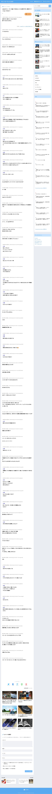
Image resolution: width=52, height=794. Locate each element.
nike (36, 82)
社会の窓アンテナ (38, 242)
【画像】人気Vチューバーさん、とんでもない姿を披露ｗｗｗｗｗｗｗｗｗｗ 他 (43, 122)
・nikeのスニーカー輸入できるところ (26, 26)
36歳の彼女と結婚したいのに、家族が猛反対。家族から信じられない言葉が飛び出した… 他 (42, 106)
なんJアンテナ (38, 239)
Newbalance (37, 80)
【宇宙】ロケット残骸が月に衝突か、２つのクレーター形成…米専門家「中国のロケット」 (42, 208)
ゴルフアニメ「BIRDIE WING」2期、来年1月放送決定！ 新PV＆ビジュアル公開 (42, 139)
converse (37, 78)
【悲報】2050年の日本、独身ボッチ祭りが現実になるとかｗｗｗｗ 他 (42, 128)
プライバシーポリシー (46, 1)
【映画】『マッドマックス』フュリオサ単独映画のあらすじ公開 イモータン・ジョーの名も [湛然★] (42, 170)
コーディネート (38, 87)
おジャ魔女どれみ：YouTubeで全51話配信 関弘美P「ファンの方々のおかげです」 (42, 133)
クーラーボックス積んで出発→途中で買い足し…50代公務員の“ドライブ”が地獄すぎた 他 (42, 111)
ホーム (32, 1)
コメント (4, 740)
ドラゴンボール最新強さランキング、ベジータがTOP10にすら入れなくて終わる (42, 145)
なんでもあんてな (38, 241)
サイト (3, 758)
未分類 (36, 91)
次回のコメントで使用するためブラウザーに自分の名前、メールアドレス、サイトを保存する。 (18, 763)
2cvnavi (36, 238)
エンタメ (30, 688)
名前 (3, 748)
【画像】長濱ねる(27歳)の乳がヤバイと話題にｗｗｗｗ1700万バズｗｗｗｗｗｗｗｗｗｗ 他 (42, 117)
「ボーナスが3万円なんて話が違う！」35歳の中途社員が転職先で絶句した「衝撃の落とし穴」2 (43, 219)
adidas (36, 75)
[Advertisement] (17, 672)
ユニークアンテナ (38, 244)
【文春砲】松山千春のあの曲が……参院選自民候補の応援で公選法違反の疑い (42, 197)
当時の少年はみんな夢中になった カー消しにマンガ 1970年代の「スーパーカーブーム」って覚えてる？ (42, 177)
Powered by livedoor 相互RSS (41, 188)
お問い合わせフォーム (38, 1)
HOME (26, 789)
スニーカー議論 (38, 89)
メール (4, 753)
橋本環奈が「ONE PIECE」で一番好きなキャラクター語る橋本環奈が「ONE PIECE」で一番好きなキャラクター (42, 183)
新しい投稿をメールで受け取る (9, 768)
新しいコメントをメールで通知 (9, 766)
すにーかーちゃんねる (7, 1)
